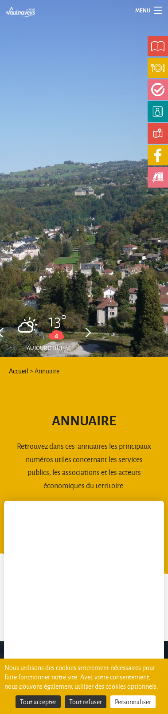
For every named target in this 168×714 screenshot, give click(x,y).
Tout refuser (85, 701)
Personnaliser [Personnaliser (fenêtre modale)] (133, 701)
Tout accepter (38, 701)
